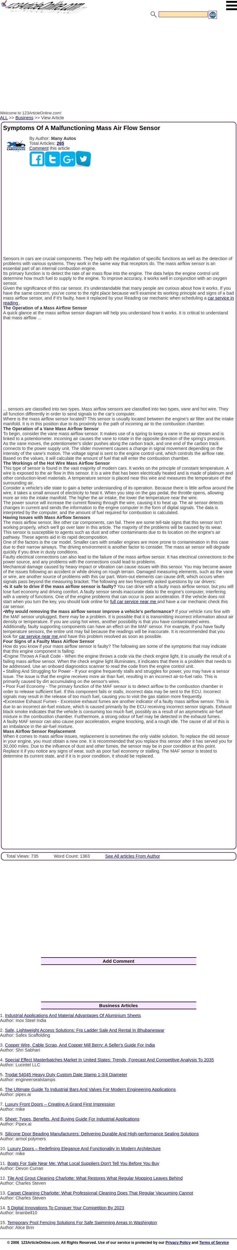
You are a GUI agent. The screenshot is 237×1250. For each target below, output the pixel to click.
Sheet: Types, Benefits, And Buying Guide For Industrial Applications (72, 1119)
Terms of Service (214, 1242)
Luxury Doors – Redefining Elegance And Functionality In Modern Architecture (84, 1148)
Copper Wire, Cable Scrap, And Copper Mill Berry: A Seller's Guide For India (80, 1045)
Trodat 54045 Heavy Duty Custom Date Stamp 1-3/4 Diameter (66, 1074)
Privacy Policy (177, 1242)
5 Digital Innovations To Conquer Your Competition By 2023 (65, 1207)
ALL (4, 117)
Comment (38, 148)
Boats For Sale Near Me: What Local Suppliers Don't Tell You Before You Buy (83, 1163)
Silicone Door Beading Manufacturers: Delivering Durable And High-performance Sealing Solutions (102, 1133)
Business (24, 117)
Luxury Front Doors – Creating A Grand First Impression (60, 1104)
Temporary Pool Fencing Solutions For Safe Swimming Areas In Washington (82, 1222)
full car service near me (133, 601)
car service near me (39, 636)
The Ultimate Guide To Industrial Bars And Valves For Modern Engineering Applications (90, 1089)
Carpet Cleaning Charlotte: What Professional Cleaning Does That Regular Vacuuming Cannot (100, 1193)
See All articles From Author (132, 856)
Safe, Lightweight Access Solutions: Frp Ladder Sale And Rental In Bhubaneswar (84, 1030)
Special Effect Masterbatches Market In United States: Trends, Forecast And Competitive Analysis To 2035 (109, 1059)
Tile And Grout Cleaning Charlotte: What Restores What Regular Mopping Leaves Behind (95, 1178)
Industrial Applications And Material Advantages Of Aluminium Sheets (73, 1015)
